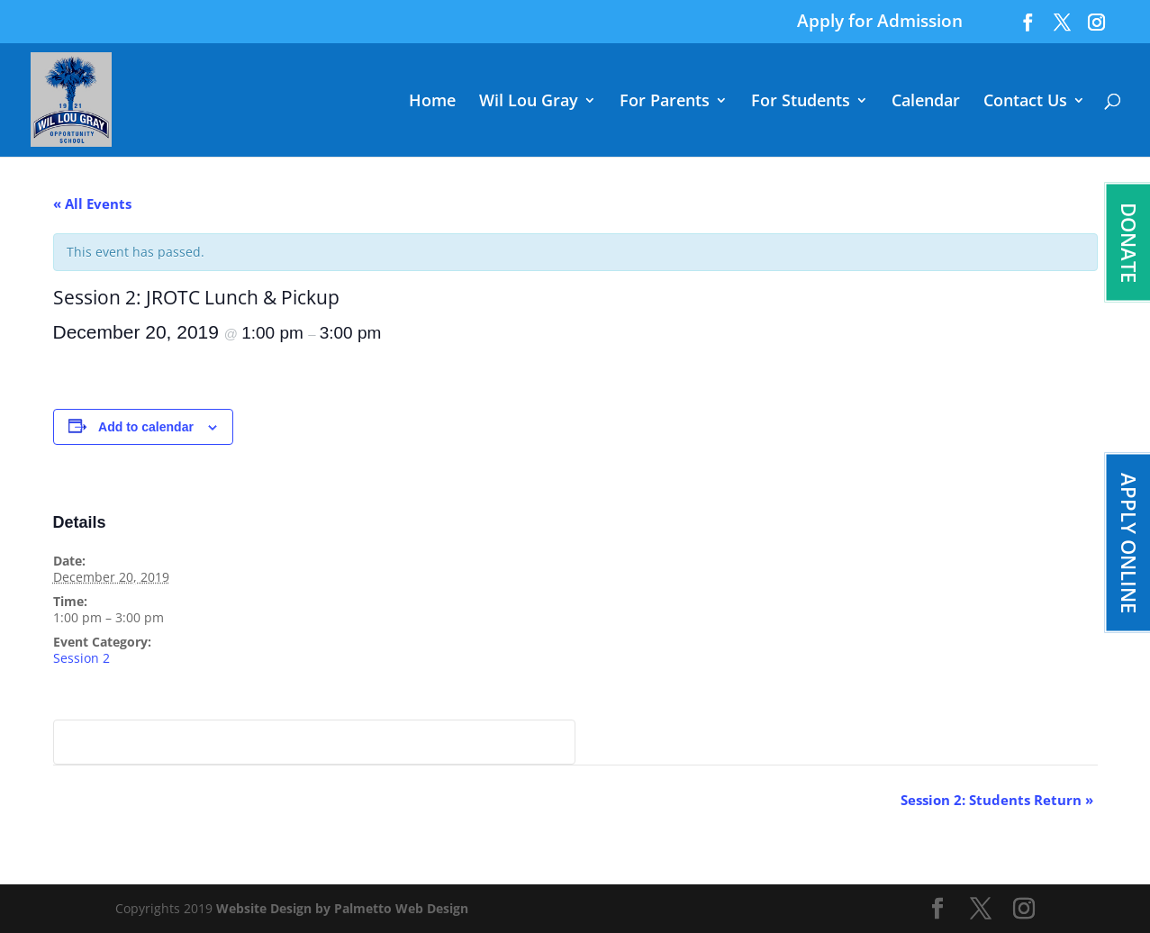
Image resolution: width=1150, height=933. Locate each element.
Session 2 (81, 657)
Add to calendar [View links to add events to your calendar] (146, 427)
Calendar (926, 102)
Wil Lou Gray (528, 102)
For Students (800, 102)
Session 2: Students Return (997, 800)
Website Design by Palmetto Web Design (342, 908)
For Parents (665, 102)
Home (432, 102)
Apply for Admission (880, 22)
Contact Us (1025, 102)
